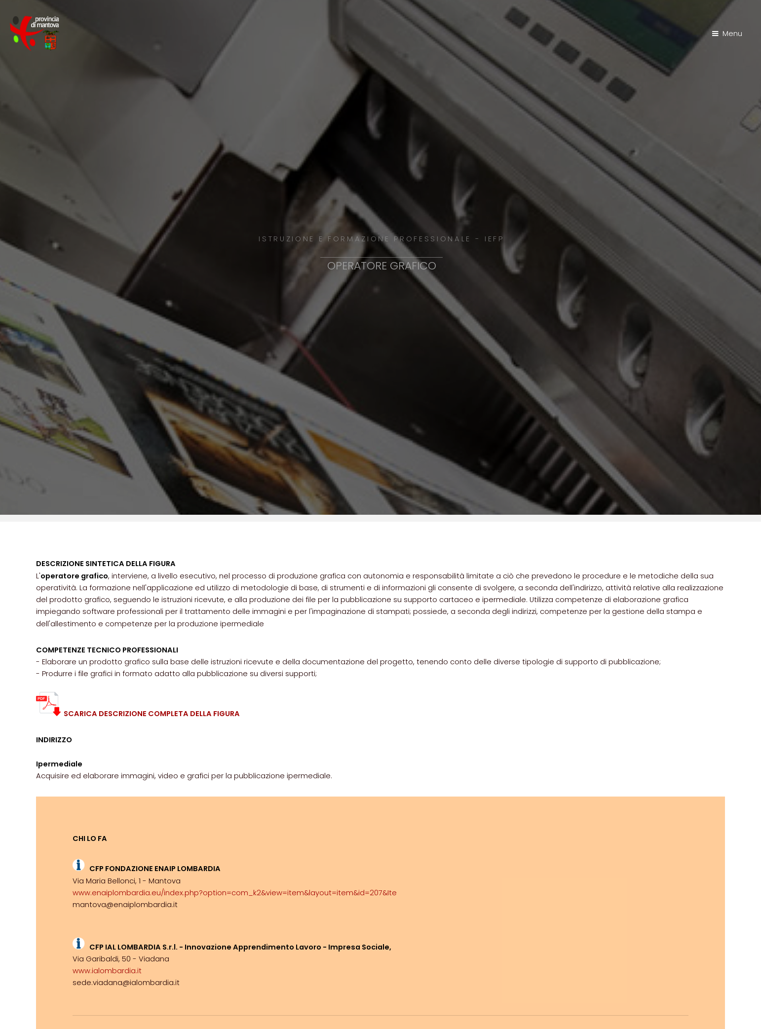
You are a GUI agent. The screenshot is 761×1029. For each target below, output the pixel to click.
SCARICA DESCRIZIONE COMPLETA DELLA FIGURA (138, 714)
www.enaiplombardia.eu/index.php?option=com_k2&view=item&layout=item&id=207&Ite (235, 893)
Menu (732, 33)
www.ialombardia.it (107, 971)
